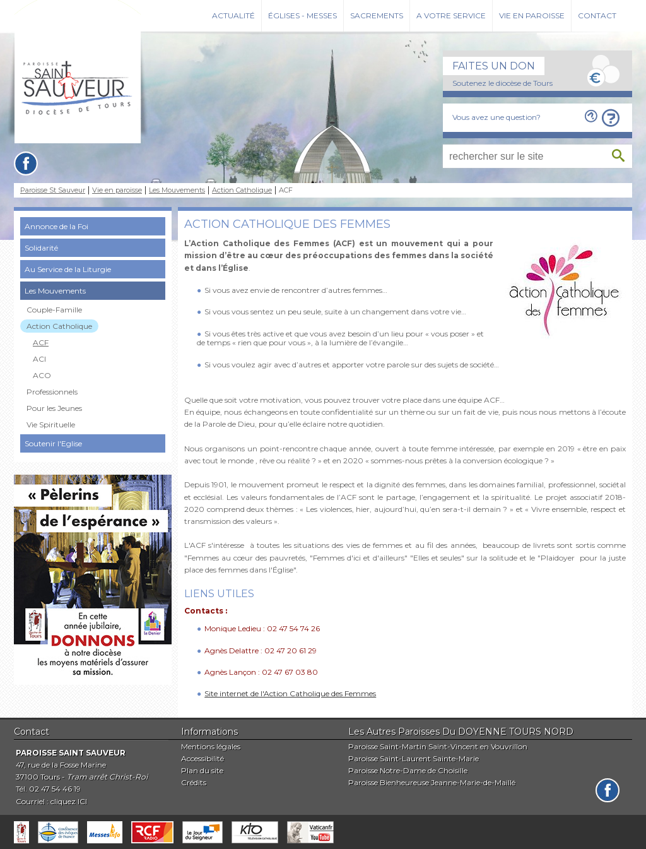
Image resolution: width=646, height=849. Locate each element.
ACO (42, 375)
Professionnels (52, 391)
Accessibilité (202, 758)
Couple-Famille (54, 309)
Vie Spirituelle (50, 424)
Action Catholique (242, 190)
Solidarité (41, 247)
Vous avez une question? (496, 117)
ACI (39, 359)
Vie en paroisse (532, 15)
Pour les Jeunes (54, 408)
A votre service (451, 15)
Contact (597, 15)
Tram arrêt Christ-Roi (107, 776)
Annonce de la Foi (56, 226)
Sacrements (376, 15)
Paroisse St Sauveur (52, 190)
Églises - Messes (302, 15)
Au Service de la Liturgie (68, 269)
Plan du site (202, 770)
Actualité (233, 15)
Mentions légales (210, 746)
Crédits (193, 782)
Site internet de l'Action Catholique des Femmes (290, 693)
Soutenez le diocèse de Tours (502, 83)
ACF (41, 342)
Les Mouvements (177, 190)
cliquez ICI (68, 801)
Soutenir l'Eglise (53, 443)
